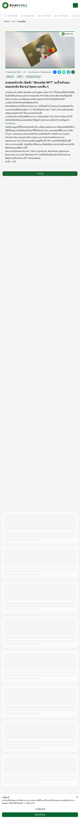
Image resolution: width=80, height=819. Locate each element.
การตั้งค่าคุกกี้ (40, 809)
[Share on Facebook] (55, 72)
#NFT (20, 77)
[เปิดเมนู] (75, 5)
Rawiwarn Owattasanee (41, 72)
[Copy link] (73, 72)
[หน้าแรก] (14, 5)
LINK (14, 161)
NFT (51, 92)
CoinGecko (10, 123)
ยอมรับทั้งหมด (40, 815)
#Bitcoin (10, 77)
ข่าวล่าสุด (40, 173)
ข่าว (14, 21)
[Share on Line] (64, 72)
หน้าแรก (7, 21)
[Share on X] (59, 72)
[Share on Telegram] (68, 72)
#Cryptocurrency (33, 77)
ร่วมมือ (39, 106)
